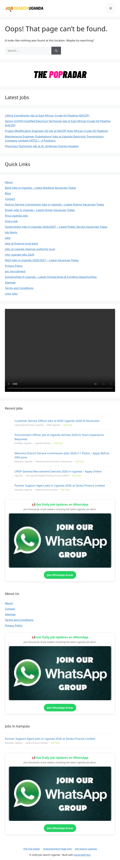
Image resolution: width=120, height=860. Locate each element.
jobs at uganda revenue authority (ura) (30, 249)
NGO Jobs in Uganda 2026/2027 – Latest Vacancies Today (42, 260)
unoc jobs (11, 293)
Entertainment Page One (57, 848)
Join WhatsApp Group (60, 575)
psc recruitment (15, 271)
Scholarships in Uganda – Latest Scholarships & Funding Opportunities (51, 277)
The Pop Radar (31, 848)
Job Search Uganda (86, 848)
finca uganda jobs (16, 215)
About (9, 182)
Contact (10, 199)
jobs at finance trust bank (21, 243)
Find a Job (11, 221)
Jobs (7, 238)
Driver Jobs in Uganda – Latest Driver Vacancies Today (40, 210)
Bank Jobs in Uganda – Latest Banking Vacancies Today (40, 188)
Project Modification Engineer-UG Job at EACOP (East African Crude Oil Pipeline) (56, 131)
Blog (8, 193)
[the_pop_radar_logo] (60, 79)
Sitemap (10, 282)
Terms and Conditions (19, 288)
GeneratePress (82, 854)
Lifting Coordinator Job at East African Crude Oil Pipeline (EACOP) (47, 115)
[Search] (56, 51)
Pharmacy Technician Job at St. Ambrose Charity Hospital (41, 146)
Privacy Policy (13, 266)
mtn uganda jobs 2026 (19, 254)
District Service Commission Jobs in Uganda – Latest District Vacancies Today (54, 204)
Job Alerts (11, 232)
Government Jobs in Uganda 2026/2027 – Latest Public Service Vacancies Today (56, 227)
